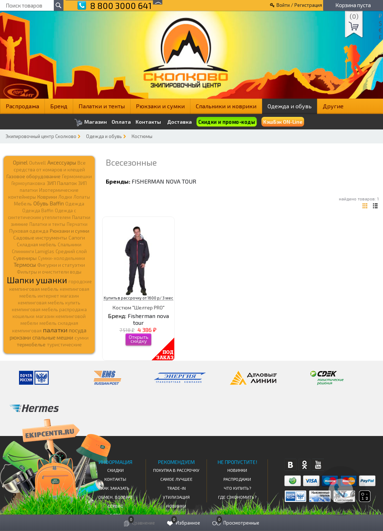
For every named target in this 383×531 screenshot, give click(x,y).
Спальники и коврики (226, 106)
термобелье (31, 344)
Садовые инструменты (40, 237)
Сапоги (76, 237)
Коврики (47, 197)
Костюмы (142, 136)
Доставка (179, 122)
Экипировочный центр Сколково (40, 136)
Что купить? (237, 487)
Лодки (65, 197)
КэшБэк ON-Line (282, 122)
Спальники (69, 244)
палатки (55, 330)
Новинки (176, 505)
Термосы (25, 264)
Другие (333, 106)
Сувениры (25, 258)
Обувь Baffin (48, 203)
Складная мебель (36, 244)
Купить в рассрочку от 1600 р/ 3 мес (138, 297)
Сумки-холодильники (61, 258)
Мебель (23, 204)
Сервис (115, 505)
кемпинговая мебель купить (49, 302)
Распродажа (22, 106)
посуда (77, 330)
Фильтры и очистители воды (49, 272)
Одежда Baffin (37, 210)
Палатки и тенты (102, 106)
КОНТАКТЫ (115, 479)
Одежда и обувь (290, 106)
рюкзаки (20, 337)
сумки (82, 338)
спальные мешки (52, 337)
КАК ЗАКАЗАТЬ (115, 487)
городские (80, 281)
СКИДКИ (115, 470)
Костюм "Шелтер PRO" (139, 307)
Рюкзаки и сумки (160, 106)
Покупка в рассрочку (176, 470)
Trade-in (176, 487)
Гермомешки (77, 176)
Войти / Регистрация (299, 5)
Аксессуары (61, 162)
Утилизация (176, 496)
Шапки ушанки (37, 280)
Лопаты (82, 197)
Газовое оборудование (33, 176)
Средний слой (71, 251)
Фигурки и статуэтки (61, 265)
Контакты (148, 121)
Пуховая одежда (28, 231)
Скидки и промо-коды (226, 122)
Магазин (90, 122)
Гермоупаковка (28, 183)
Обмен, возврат (115, 496)
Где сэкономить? (237, 496)
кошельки (23, 316)
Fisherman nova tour (164, 181)
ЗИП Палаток (62, 183)
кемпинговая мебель (33, 289)
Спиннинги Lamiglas (33, 251)
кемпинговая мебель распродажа (49, 309)
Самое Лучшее (176, 479)
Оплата (121, 121)
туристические (64, 344)
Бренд (58, 106)
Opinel (20, 162)
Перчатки (77, 224)
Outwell (37, 163)
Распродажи (237, 479)
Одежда (74, 204)
